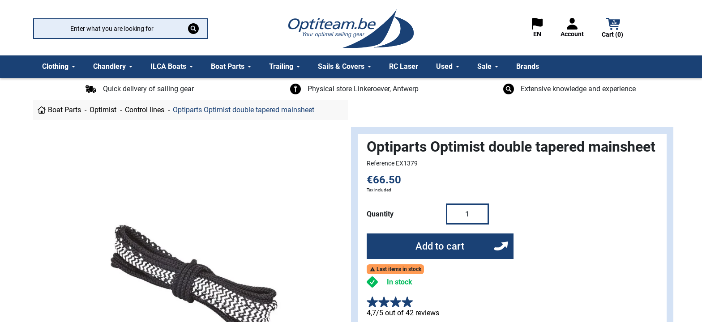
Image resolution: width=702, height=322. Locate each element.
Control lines (144, 110)
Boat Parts (64, 110)
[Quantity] (467, 213)
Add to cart (439, 246)
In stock (399, 282)
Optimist (103, 110)
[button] (613, 28)
